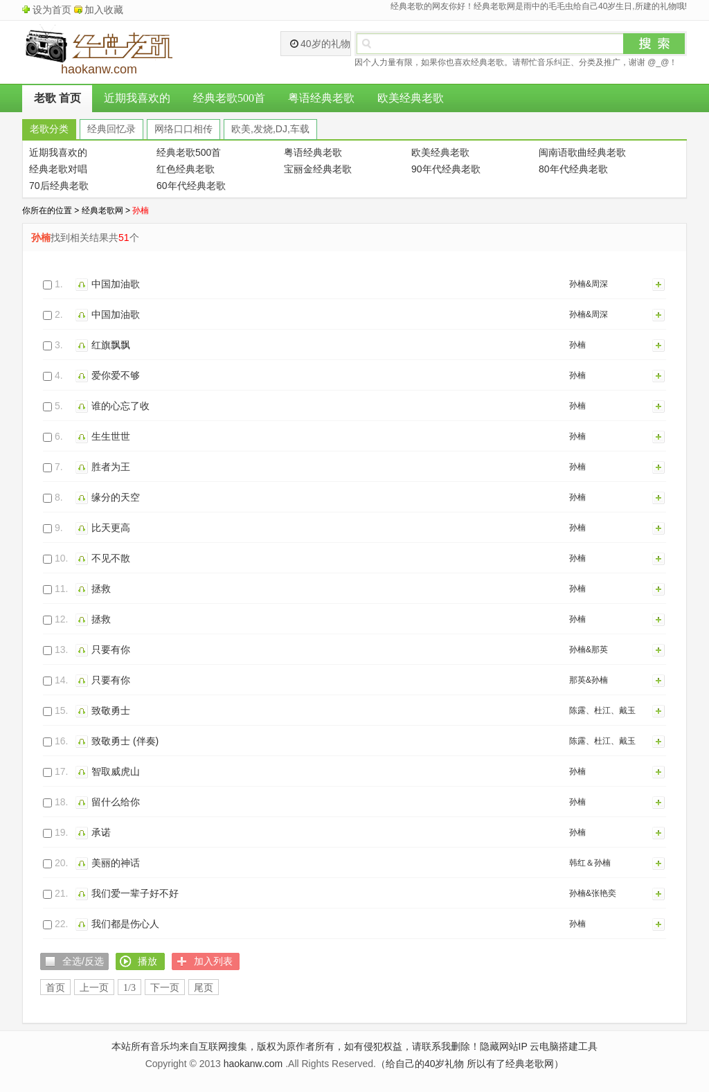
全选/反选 (83, 961)
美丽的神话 (115, 862)
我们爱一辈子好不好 (135, 893)
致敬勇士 (110, 710)
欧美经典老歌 (410, 98)
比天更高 (110, 527)
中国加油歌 (115, 283)
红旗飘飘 (110, 344)
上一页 (94, 988)
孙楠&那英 (588, 649)
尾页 (203, 988)
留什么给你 (115, 801)
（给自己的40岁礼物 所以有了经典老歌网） (470, 1063)
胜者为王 (110, 466)
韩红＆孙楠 (590, 863)
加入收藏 (103, 9)
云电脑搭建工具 (564, 1046)
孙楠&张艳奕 (592, 893)
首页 (55, 988)
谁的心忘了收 (120, 405)
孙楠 (577, 345)
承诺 (101, 832)
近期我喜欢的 (137, 98)
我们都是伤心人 (125, 923)
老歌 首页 (57, 98)
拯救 (101, 588)
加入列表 (659, 284)
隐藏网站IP (504, 1046)
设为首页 (52, 9)
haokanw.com (253, 1063)
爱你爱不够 (115, 375)
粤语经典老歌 (321, 98)
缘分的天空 (115, 497)
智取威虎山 (115, 771)
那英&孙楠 (588, 680)
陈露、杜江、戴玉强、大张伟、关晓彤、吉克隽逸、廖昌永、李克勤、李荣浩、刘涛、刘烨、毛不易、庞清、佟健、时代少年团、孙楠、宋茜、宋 (606, 713)
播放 (83, 284)
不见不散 (110, 558)
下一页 (164, 988)
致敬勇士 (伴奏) (125, 740)
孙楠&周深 (588, 284)
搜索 (654, 43)
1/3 (129, 988)
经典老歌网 (102, 210)
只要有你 (110, 649)
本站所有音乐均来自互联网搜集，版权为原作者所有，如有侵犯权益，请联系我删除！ (295, 1046)
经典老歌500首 (229, 98)
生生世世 (110, 436)
